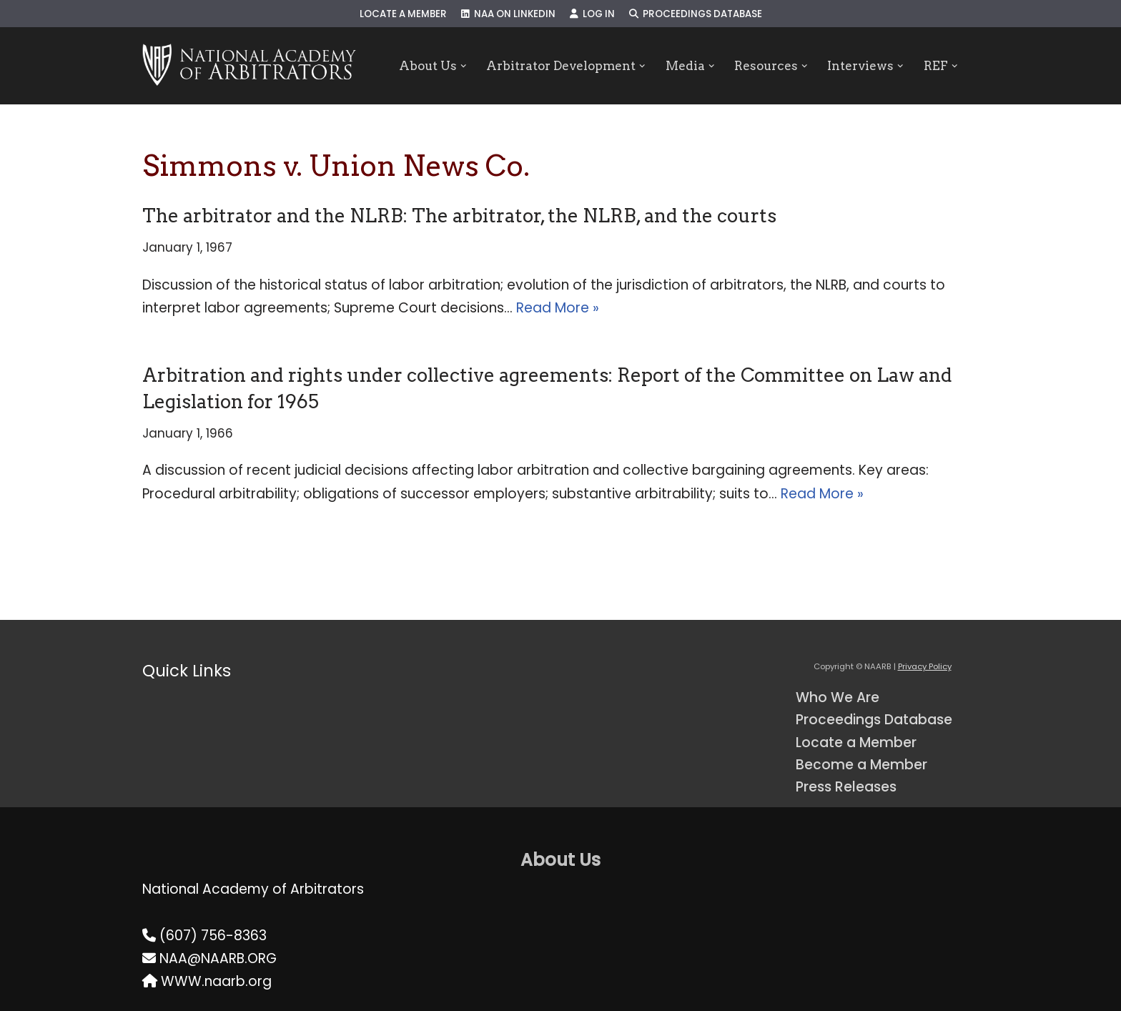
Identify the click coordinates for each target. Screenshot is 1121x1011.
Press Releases (846, 787)
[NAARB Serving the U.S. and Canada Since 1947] (249, 66)
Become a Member (861, 764)
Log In (592, 14)
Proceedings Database (695, 14)
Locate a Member (403, 14)
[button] (463, 66)
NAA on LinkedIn (508, 14)
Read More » (557, 307)
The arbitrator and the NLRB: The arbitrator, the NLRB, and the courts (459, 215)
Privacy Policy (925, 666)
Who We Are (837, 697)
